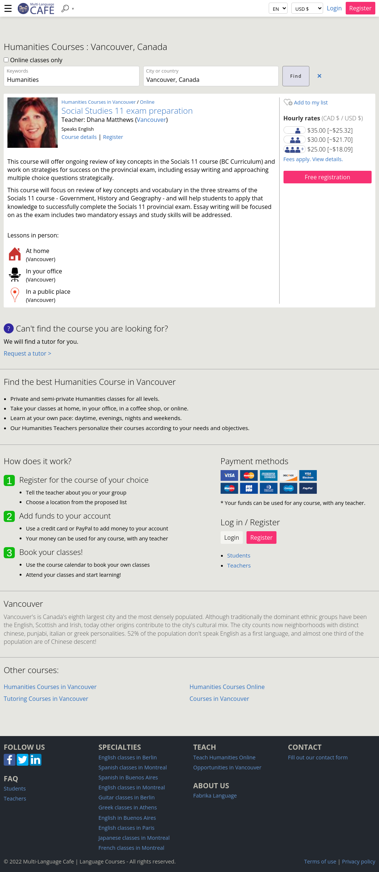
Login (334, 8)
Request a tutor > (27, 353)
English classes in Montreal (131, 787)
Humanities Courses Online (227, 687)
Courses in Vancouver (219, 699)
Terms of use (320, 861)
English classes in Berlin (127, 757)
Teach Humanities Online (224, 757)
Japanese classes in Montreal (134, 837)
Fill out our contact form (318, 757)
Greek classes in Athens (127, 807)
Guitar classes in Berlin (126, 797)
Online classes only (33, 60)
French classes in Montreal (131, 847)
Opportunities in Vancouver (227, 767)
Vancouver (151, 120)
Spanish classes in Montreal (132, 767)
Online (147, 102)
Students (239, 555)
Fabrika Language (215, 795)
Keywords (17, 70)
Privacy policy (358, 861)
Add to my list (306, 102)
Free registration (327, 177)
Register (360, 8)
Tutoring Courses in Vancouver (46, 699)
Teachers (239, 565)
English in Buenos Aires (127, 817)
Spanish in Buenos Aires (128, 777)
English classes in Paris (126, 827)
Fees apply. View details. (313, 159)
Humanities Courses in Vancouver (98, 102)
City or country (162, 70)
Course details (79, 136)
